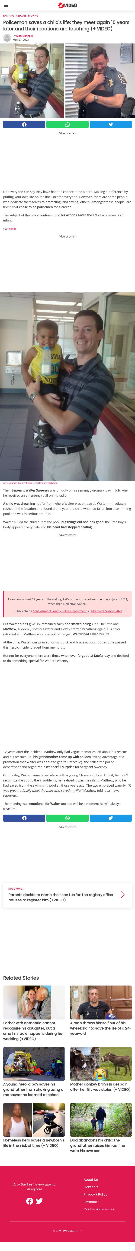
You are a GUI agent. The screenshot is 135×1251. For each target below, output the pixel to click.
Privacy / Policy (95, 1194)
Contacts (91, 1187)
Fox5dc (11, 228)
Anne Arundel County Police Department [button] (60, 611)
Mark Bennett (24, 36)
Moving (33, 15)
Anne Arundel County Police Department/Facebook (30, 482)
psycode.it (91, 1202)
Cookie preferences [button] (99, 1209)
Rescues (21, 15)
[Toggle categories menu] (6, 5)
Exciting (8, 15)
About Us (91, 1179)
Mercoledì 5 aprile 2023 (106, 611)
